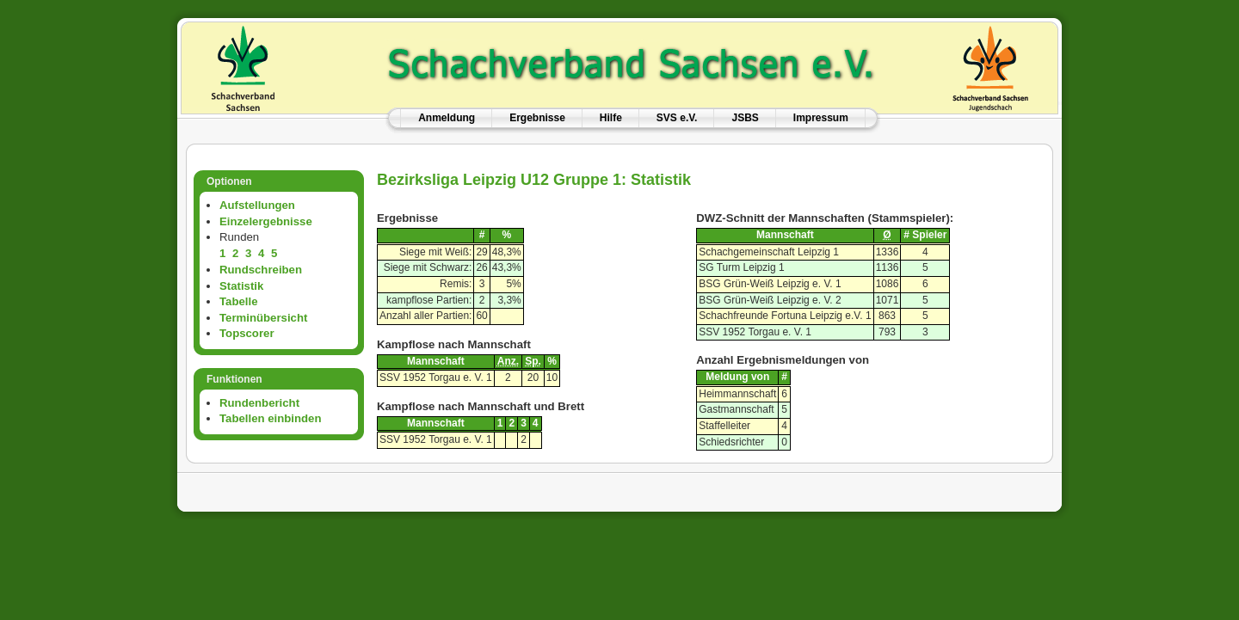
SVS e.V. (677, 118)
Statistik (241, 285)
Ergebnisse (537, 118)
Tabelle (238, 301)
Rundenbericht (259, 402)
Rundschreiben (260, 269)
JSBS (744, 118)
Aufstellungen (257, 205)
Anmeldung (446, 118)
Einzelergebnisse (265, 221)
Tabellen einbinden (270, 418)
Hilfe (611, 118)
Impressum (820, 118)
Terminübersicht (263, 317)
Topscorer (246, 333)
